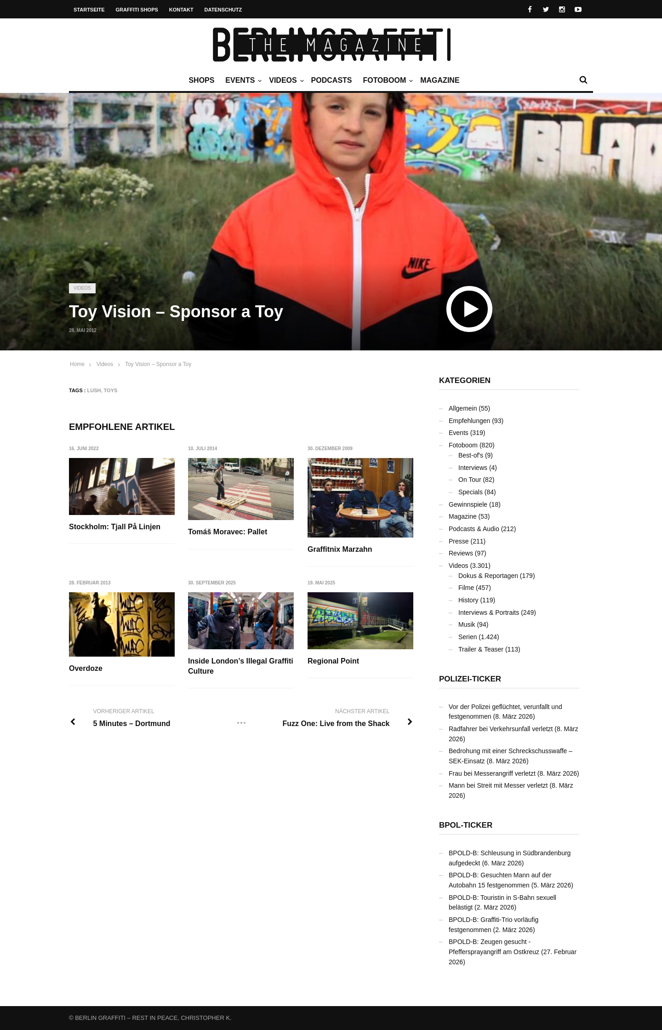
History (468, 600)
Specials (470, 492)
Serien (467, 637)
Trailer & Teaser (480, 649)
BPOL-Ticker (465, 825)
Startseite (89, 9)
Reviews (461, 553)
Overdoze (86, 668)
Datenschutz (223, 9)
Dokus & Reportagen (488, 575)
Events (242, 80)
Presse (459, 541)
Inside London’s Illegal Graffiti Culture (241, 666)
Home (77, 364)
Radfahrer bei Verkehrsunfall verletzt (501, 728)
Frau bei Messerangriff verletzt (492, 773)
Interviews (472, 467)
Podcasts (331, 80)
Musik (466, 624)
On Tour (469, 479)
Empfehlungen (469, 420)
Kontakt (181, 9)
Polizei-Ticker (470, 679)
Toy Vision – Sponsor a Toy (158, 364)
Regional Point (334, 661)
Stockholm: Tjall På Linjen (114, 527)
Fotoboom (387, 80)
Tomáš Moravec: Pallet (228, 532)
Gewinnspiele (468, 504)
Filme (466, 587)
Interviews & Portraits (488, 612)
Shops (201, 80)
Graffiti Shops (137, 9)
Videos (285, 80)
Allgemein (463, 408)
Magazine (439, 80)
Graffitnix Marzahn (340, 549)
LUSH (94, 390)
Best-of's (470, 455)
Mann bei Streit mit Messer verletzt (498, 785)
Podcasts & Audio (474, 528)
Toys (111, 390)
